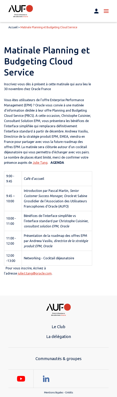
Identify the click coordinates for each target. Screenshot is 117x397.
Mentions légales (53, 392)
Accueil (13, 27)
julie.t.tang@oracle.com (35, 273)
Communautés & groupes (58, 358)
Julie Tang (40, 162)
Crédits (69, 392)
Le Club (58, 326)
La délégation (58, 336)
